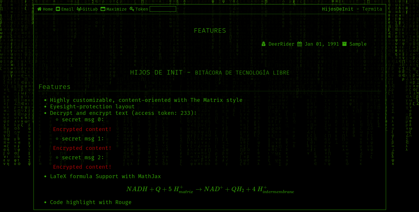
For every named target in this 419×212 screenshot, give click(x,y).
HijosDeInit (337, 9)
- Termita (369, 9)
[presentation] (210, 189)
